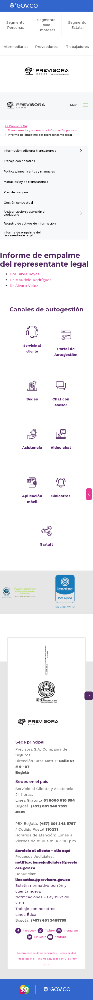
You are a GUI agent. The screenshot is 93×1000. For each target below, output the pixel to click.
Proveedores (46, 47)
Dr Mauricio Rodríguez (31, 280)
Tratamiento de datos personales (36, 953)
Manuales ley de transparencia (26, 182)
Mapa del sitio (26, 958)
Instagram (71, 930)
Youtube (60, 937)
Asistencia (32, 447)
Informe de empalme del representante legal (22, 234)
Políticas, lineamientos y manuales (29, 171)
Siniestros (60, 496)
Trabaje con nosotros (19, 161)
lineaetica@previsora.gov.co (42, 879)
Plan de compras (16, 192)
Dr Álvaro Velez (24, 285)
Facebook (29, 930)
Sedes (32, 399)
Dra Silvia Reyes (25, 274)
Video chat (61, 447)
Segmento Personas (15, 25)
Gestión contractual (18, 202)
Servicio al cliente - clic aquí (42, 850)
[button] (79, 105)
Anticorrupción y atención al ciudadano (24, 213)
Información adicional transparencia (30, 150)
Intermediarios (15, 47)
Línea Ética (25, 914)
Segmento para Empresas (46, 25)
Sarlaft (46, 544)
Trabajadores (77, 47)
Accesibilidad (68, 953)
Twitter (50, 930)
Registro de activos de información (30, 223)
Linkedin (40, 937)
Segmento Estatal (77, 25)
